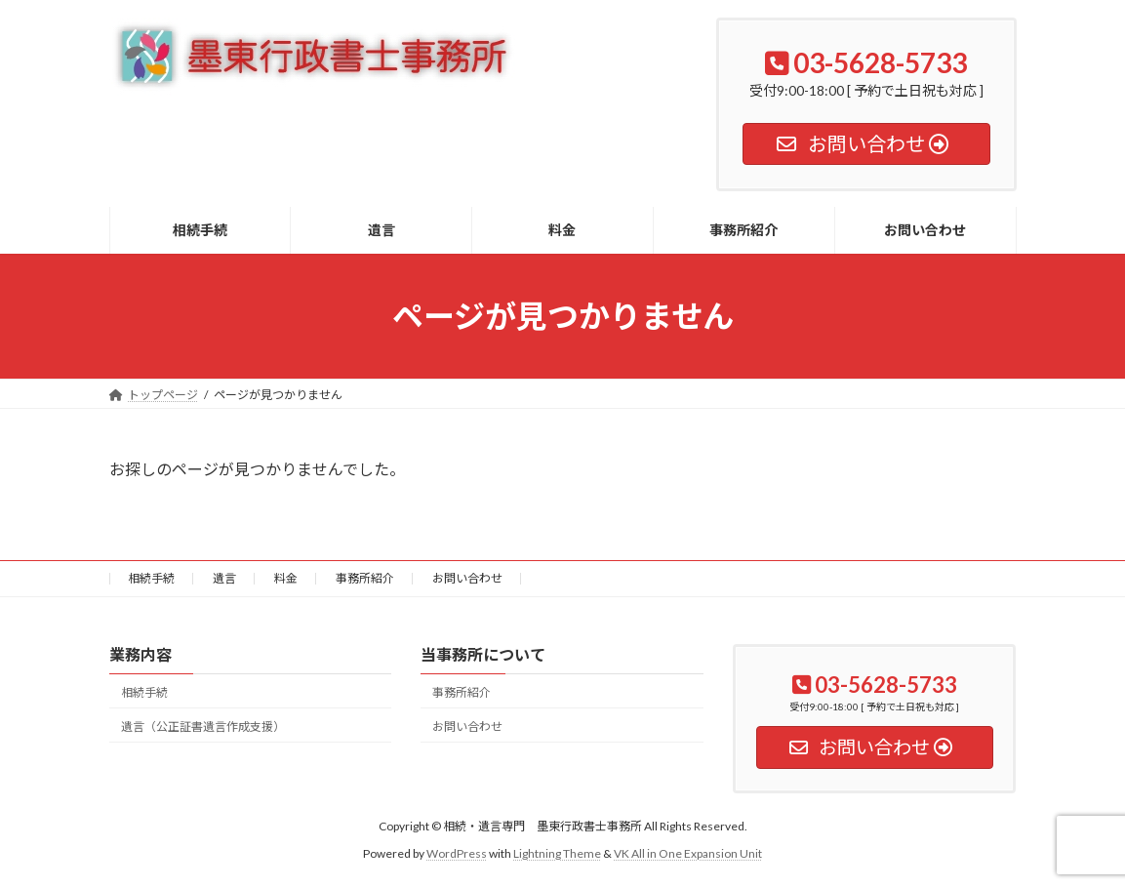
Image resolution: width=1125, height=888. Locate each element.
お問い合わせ (467, 578)
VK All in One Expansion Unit (688, 854)
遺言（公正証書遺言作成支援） (203, 726)
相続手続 (151, 578)
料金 (286, 578)
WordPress (456, 854)
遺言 (224, 578)
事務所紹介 (365, 578)
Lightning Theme (557, 854)
